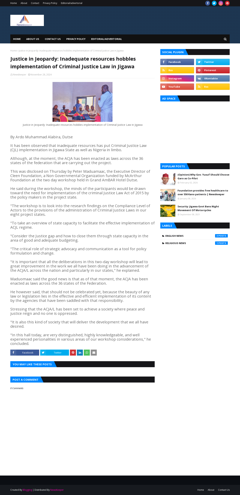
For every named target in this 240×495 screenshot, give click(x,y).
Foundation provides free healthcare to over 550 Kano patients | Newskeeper (203, 192)
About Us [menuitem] (32, 39)
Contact (35, 3)
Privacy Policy (50, 3)
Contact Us (224, 489)
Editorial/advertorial (71, 3)
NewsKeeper (57, 489)
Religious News (196, 243)
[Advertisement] (195, 131)
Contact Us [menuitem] (53, 39)
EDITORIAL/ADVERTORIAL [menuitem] (106, 39)
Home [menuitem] (17, 39)
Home (13, 3)
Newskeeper (19, 74)
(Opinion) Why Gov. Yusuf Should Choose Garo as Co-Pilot (203, 176)
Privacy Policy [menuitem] (76, 39)
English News (196, 235)
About (24, 3)
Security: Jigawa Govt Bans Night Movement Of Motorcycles (198, 208)
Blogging (27, 489)
